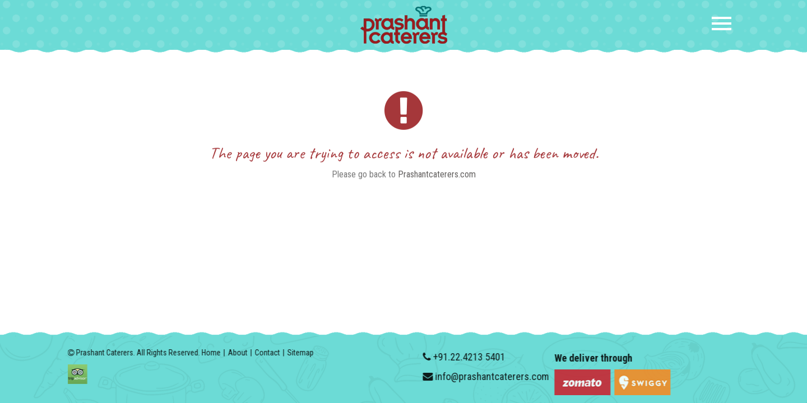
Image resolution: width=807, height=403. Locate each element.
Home (206, 352)
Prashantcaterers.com (437, 176)
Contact (263, 352)
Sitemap (296, 352)
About (233, 352)
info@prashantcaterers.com (496, 376)
